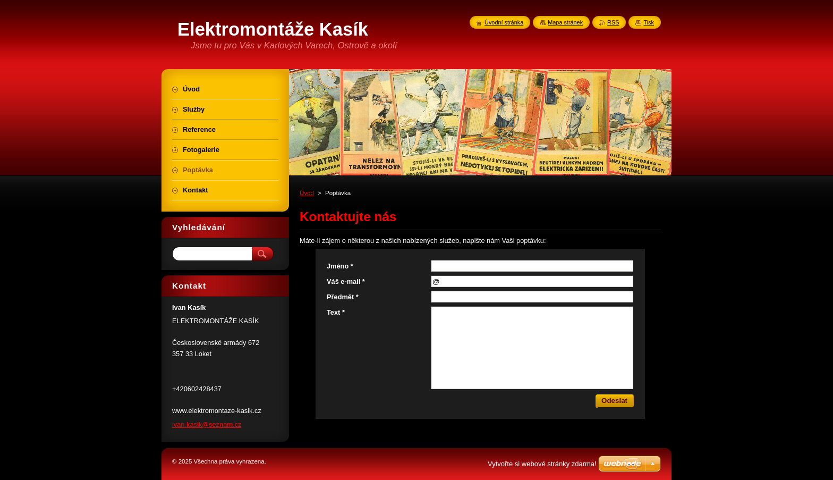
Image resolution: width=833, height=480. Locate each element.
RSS (613, 22)
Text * (336, 312)
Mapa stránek (565, 22)
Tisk (648, 22)
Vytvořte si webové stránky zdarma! (542, 464)
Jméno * (340, 266)
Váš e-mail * (346, 281)
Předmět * (343, 297)
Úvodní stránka (503, 22)
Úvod (307, 193)
